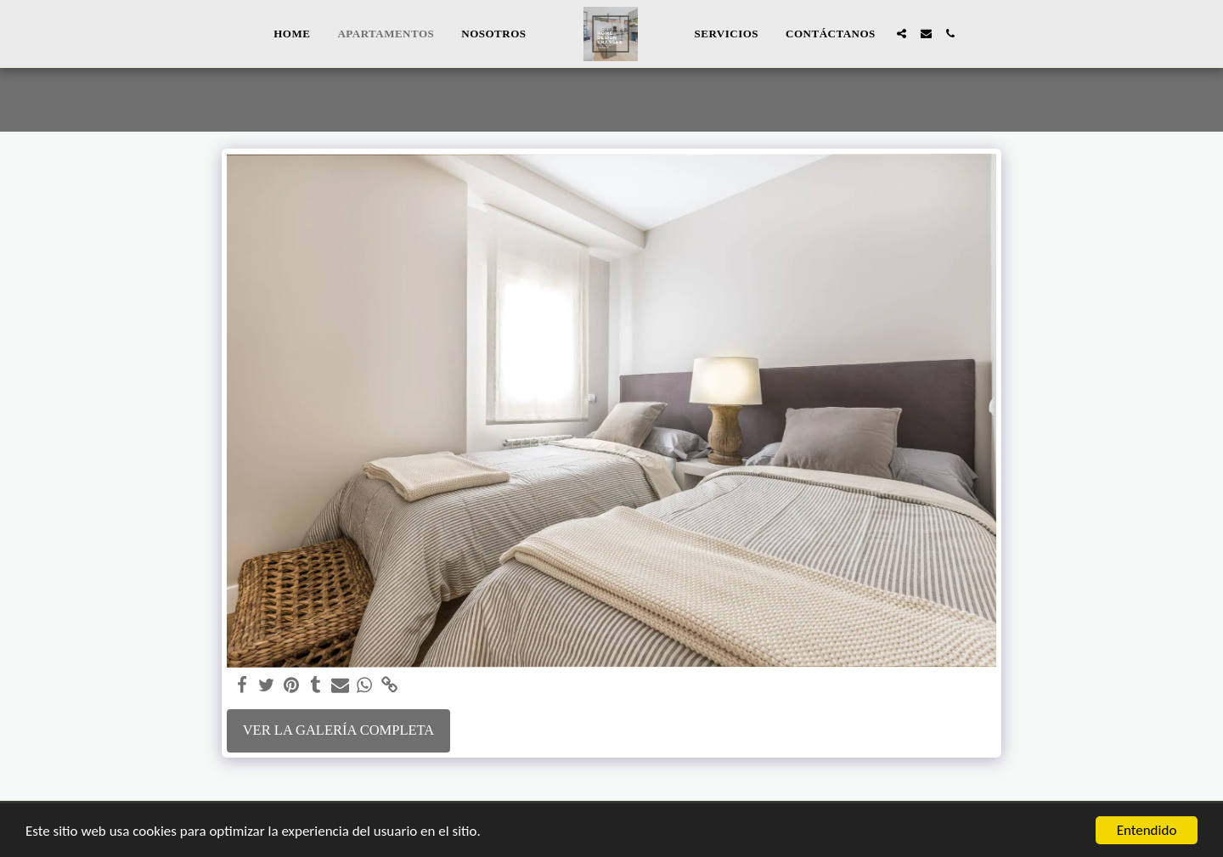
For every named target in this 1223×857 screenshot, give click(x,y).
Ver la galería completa (339, 730)
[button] (901, 33)
